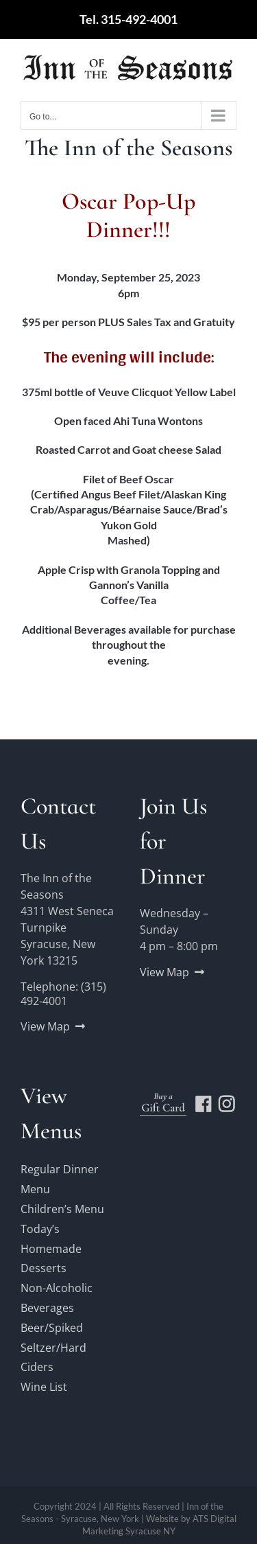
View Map (45, 1026)
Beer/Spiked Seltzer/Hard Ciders (53, 1347)
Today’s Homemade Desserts (51, 1248)
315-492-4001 (139, 19)
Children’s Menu (62, 1209)
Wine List (44, 1386)
